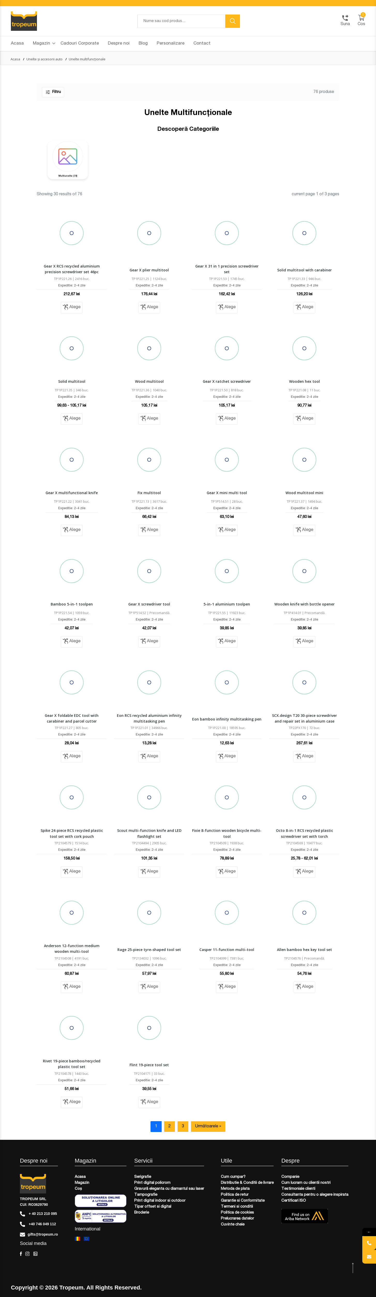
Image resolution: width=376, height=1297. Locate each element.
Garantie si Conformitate (243, 1201)
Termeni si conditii (237, 1207)
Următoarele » (208, 1127)
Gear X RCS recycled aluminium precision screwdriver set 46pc (72, 269)
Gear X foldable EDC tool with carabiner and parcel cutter (72, 718)
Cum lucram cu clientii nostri (305, 1183)
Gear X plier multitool (149, 270)
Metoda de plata (235, 1189)
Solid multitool (71, 381)
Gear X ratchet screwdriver (227, 381)
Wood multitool (149, 381)
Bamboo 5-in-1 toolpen (72, 604)
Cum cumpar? (233, 1177)
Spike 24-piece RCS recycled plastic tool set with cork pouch (72, 833)
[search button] (232, 21)
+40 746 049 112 (38, 1224)
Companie (290, 1177)
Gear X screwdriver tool (149, 604)
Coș (78, 1189)
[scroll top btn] (353, 1268)
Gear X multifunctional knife (72, 492)
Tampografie (145, 1195)
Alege (71, 306)
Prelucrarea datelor (237, 1219)
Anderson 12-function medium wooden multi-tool (72, 948)
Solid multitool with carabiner (304, 270)
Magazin (44, 43)
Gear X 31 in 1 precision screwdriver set (227, 269)
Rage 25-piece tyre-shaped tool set (149, 949)
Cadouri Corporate (80, 43)
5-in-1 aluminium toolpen (227, 604)
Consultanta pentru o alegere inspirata (314, 1195)
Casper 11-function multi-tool (226, 949)
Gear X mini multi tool (227, 492)
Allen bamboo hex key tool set (304, 949)
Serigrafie (142, 1177)
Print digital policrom (152, 1183)
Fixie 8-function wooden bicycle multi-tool (226, 833)
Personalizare (170, 43)
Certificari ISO (293, 1201)
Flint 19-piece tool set (149, 1064)
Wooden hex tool (304, 381)
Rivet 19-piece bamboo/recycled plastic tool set (71, 1063)
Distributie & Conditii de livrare (247, 1183)
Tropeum (71, 1288)
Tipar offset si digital (152, 1207)
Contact (201, 43)
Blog (143, 43)
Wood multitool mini (304, 492)
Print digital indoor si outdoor (159, 1201)
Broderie (141, 1213)
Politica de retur (235, 1195)
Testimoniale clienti (298, 1189)
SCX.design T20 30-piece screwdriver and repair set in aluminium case (304, 718)
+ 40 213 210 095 (38, 1214)
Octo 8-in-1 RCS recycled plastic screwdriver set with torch (304, 833)
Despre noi (119, 43)
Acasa (17, 43)
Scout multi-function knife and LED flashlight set (149, 833)
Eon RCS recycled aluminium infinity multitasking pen (149, 718)
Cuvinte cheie (232, 1225)
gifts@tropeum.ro (39, 1234)
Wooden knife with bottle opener (304, 604)
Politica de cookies (237, 1213)
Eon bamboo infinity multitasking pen (226, 719)
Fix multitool (149, 492)
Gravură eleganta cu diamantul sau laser (169, 1189)
